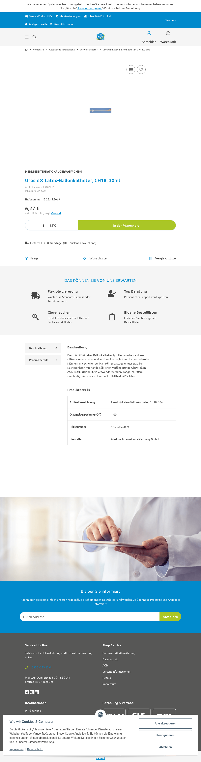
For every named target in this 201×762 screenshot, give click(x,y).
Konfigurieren (165, 735)
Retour (106, 677)
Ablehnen (165, 747)
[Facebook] (27, 692)
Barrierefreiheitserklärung (118, 653)
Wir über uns (33, 710)
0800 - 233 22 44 (42, 667)
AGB (105, 665)
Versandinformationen (116, 671)
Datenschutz (35, 749)
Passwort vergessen (89, 8)
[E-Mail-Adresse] (89, 616)
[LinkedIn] (37, 692)
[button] (170, 20)
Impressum (17, 749)
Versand (56, 213)
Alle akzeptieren (165, 723)
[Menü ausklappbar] (27, 37)
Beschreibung (43, 348)
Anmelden (170, 616)
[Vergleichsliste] (131, 69)
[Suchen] (35, 37)
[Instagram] (32, 692)
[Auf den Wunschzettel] (141, 69)
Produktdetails (43, 360)
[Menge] (36, 225)
